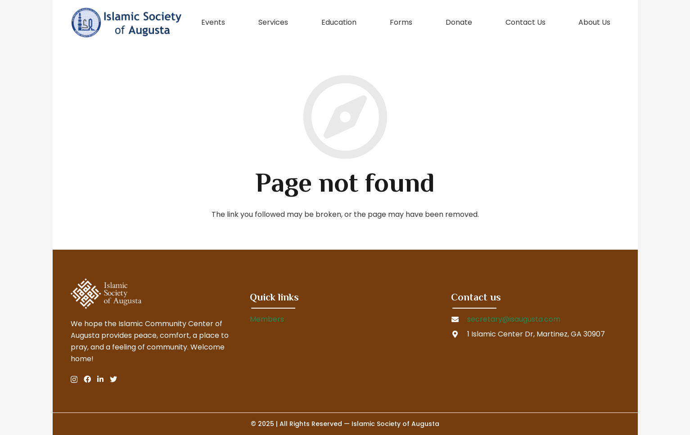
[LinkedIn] (100, 379)
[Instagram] (74, 380)
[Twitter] (113, 379)
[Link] (126, 22)
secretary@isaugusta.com (513, 319)
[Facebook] (87, 379)
